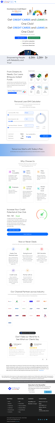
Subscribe (48, 391)
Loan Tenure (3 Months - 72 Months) (15, 125)
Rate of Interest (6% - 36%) (13, 119)
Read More (41, 370)
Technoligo (17, 421)
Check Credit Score (27, 234)
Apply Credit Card (21, 37)
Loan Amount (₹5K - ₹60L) (13, 112)
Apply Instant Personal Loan (34, 37)
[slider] (8, 115)
